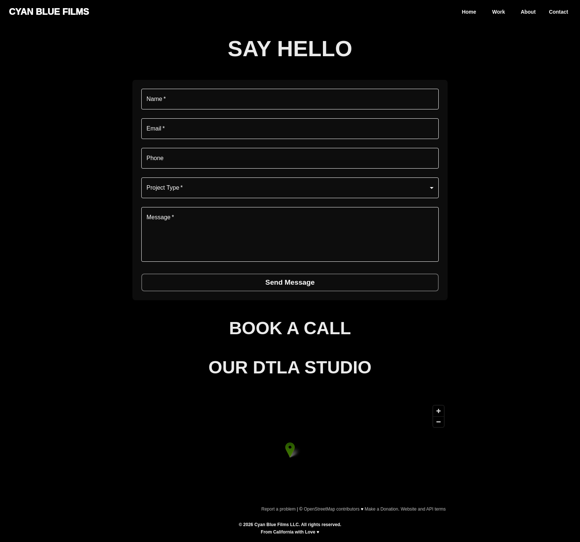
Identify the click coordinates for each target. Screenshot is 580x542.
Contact (558, 12)
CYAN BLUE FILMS (49, 12)
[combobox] (290, 187)
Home (469, 12)
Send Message (289, 282)
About (528, 12)
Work (498, 12)
